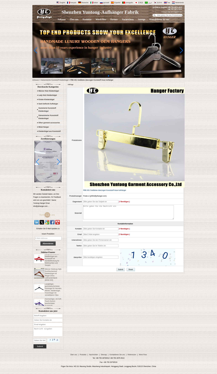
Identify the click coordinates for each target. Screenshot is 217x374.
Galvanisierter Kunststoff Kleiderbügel (55, 80)
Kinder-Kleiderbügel (46, 99)
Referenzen (132, 355)
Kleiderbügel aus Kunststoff (49, 131)
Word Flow (101, 19)
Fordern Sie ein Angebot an (172, 12)
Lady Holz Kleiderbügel (47, 95)
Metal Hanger (43, 127)
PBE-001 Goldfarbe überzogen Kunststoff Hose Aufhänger (104, 190)
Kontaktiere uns (49, 215)
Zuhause (62, 19)
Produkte (87, 19)
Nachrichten (128, 19)
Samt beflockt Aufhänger (48, 104)
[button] (108, 75)
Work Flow (143, 355)
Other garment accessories (49, 123)
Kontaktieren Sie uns (159, 19)
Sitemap (104, 355)
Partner (114, 19)
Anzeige (141, 19)
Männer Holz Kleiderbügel (48, 91)
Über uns (74, 19)
